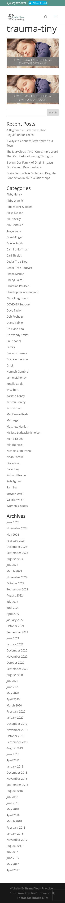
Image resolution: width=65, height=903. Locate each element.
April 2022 (13, 614)
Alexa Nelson (15, 213)
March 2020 (14, 705)
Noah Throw (15, 457)
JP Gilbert (13, 390)
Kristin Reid (14, 408)
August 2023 (15, 559)
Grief (10, 365)
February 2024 (16, 541)
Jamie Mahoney (17, 378)
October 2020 (15, 663)
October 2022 (15, 583)
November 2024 (17, 528)
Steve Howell (15, 494)
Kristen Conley (16, 402)
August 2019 (15, 748)
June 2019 (13, 754)
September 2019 (17, 742)
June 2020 (13, 687)
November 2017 (17, 840)
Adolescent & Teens (19, 207)
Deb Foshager (16, 316)
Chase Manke (15, 274)
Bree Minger (15, 237)
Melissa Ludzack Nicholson (24, 433)
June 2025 (13, 522)
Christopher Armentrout (23, 292)
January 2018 (15, 834)
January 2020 (15, 717)
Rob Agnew (14, 481)
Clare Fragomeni (17, 298)
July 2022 (12, 602)
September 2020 (17, 669)
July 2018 (12, 797)
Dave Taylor (14, 310)
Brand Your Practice (39, 888)
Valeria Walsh (15, 500)
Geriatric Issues (17, 353)
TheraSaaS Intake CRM (32, 898)
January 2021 (15, 644)
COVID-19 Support (18, 304)
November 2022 (17, 577)
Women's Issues (17, 506)
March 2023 (14, 571)
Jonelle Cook (15, 384)
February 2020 (16, 711)
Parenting (13, 469)
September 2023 (17, 553)
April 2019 (13, 760)
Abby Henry (14, 194)
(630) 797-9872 (17, 3)
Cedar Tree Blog (17, 261)
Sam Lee (12, 487)
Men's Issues (15, 439)
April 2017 (13, 870)
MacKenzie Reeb (17, 414)
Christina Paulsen (18, 286)
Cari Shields (14, 255)
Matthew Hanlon (17, 426)
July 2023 (12, 565)
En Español (14, 341)
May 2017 (13, 864)
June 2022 (13, 608)
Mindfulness (15, 445)
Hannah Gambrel (18, 371)
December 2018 (17, 772)
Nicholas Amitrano (19, 451)
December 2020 (17, 650)
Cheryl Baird (15, 280)
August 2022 (15, 595)
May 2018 (13, 809)
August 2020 (15, 675)
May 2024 (13, 534)
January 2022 (15, 620)
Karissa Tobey (16, 396)
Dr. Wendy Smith (18, 335)
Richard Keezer (16, 475)
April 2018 (13, 815)
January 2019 (15, 766)
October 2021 (15, 626)
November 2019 (17, 730)
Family (11, 347)
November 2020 (17, 656)
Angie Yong (14, 231)
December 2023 (17, 547)
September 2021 (17, 632)
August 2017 (15, 846)
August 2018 (15, 791)
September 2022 (17, 589)
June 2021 (13, 638)
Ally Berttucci (15, 225)
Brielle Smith (15, 243)
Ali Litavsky (14, 219)
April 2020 (13, 699)
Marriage (12, 420)
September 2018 (17, 785)
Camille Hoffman (17, 249)
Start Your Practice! (23, 893)
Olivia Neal (13, 463)
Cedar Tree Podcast (19, 268)
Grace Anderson (17, 359)
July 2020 (12, 681)
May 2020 (13, 693)
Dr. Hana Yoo (15, 329)
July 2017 (12, 852)
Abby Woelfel (15, 201)
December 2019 (17, 724)
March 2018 (14, 821)
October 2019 (15, 736)
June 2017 (13, 858)
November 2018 (17, 779)
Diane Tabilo (15, 323)
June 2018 (13, 803)
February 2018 (16, 827)
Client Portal (40, 3)
